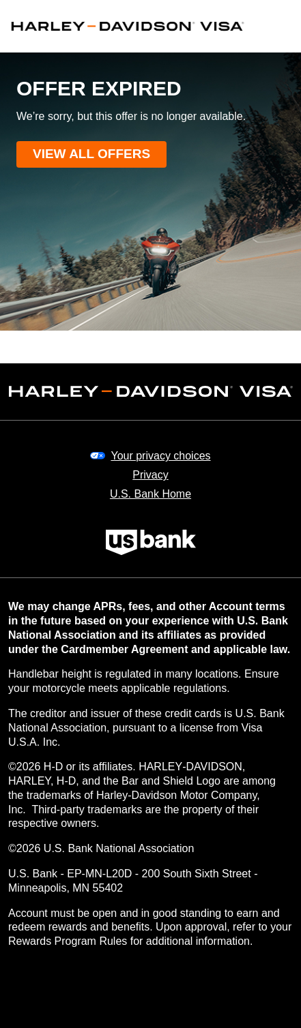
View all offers (91, 154)
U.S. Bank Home (150, 494)
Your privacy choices (160, 456)
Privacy (150, 475)
